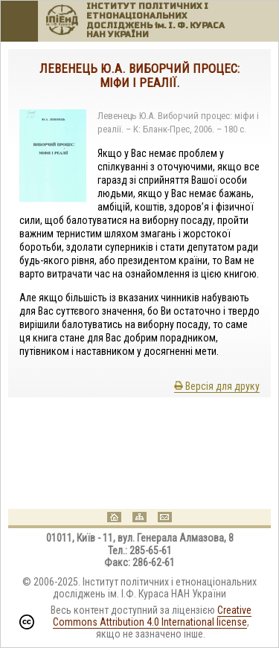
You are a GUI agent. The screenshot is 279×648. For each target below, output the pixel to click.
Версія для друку (217, 386)
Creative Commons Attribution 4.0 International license (152, 616)
